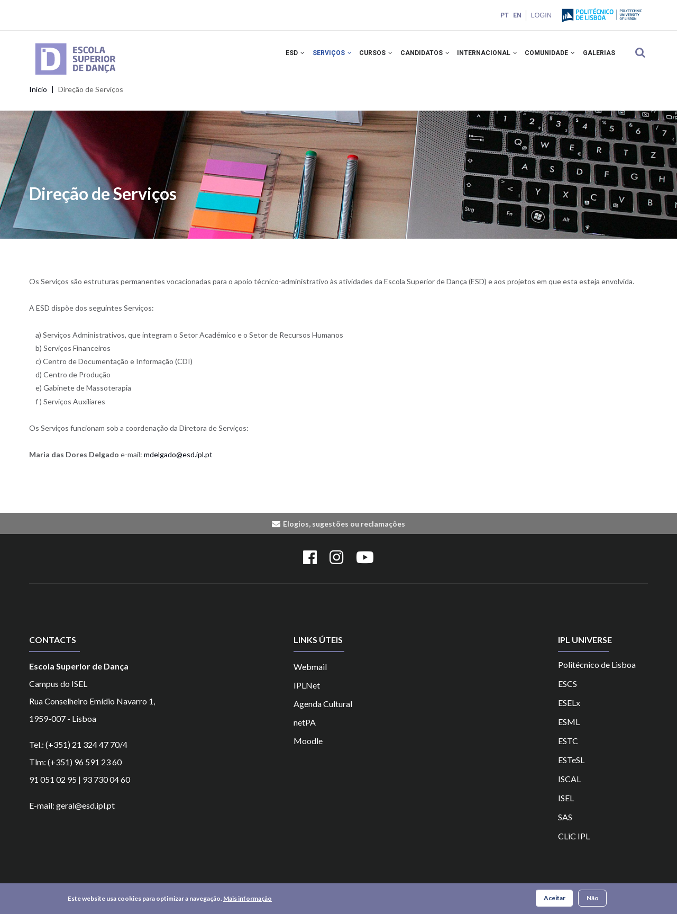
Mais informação (247, 899)
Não (593, 898)
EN (516, 15)
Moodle (308, 750)
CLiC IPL (574, 845)
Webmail (310, 676)
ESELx (569, 712)
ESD (276, 57)
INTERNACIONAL (480, 57)
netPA (305, 731)
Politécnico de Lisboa (597, 673)
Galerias (597, 57)
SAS (565, 826)
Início (38, 98)
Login (540, 15)
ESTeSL (571, 769)
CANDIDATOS (414, 57)
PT (503, 15)
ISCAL (569, 788)
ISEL (566, 807)
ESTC (568, 750)
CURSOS (362, 57)
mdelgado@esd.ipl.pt (178, 463)
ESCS (567, 692)
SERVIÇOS (315, 57)
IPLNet (307, 694)
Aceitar (554, 898)
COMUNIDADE (545, 57)
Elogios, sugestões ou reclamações (344, 532)
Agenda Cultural (323, 713)
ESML (569, 731)
